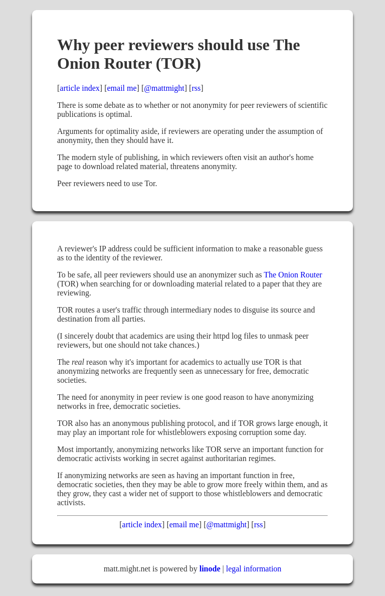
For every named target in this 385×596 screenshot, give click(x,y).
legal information (254, 568)
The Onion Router (293, 274)
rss (196, 88)
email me (122, 88)
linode (210, 568)
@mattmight (164, 88)
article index (80, 88)
